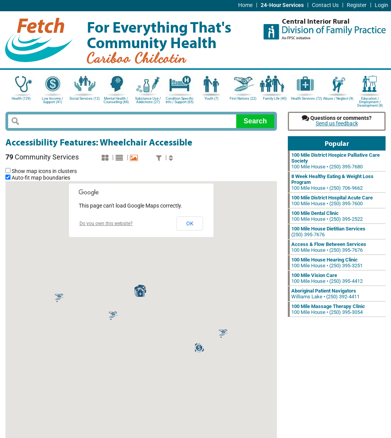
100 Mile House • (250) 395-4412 (327, 278)
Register (357, 5)
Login (381, 5)
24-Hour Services (282, 5)
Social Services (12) (84, 98)
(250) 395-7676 (328, 231)
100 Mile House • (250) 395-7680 (335, 161)
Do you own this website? (106, 223)
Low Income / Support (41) (52, 100)
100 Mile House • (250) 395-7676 (328, 247)
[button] (59, 297)
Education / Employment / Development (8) (370, 101)
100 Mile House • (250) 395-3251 (327, 262)
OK (190, 223)
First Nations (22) (243, 98)
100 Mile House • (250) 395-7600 (332, 200)
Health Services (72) (306, 98)
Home (245, 5)
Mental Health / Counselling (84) (116, 100)
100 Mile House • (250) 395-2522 (327, 216)
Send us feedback (337, 123)
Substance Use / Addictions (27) (148, 100)
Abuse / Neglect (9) (338, 98)
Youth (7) (211, 98)
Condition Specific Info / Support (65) (180, 100)
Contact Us (325, 5)
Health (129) (21, 98)
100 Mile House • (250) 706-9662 (332, 182)
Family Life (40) (275, 98)
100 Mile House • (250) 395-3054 (328, 309)
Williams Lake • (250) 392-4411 (325, 294)
